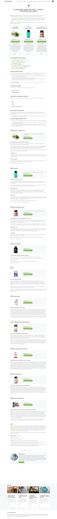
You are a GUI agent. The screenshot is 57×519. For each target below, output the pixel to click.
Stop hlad (35, 237)
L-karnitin (13, 104)
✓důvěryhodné (18, 435)
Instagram (23, 460)
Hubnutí (19, 1)
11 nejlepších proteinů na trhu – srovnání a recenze (23, 480)
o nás (29, 465)
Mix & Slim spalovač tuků (16, 67)
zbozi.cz (15, 154)
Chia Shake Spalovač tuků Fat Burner (18, 66)
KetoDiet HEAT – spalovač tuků (17, 59)
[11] (10, 444)
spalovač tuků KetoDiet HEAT (15, 427)
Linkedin (20, 460)
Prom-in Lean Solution (15, 62)
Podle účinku (48, 1)
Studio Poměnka (28, 460)
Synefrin (13, 102)
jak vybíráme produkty (36, 465)
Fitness (22, 1)
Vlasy (28, 1)
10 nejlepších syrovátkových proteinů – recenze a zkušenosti (33, 481)
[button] (52, 1)
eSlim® (13, 63)
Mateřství (35, 1)
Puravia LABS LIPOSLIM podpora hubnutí (18, 65)
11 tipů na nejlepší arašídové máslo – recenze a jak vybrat (12, 480)
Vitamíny (44, 1)
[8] (10, 438)
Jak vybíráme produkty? (11, 496)
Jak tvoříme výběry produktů (37, 517)
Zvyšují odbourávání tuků (16, 92)
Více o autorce (21, 462)
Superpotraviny (39, 1)
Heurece (42, 154)
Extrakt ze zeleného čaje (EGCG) (17, 106)
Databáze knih (33, 460)
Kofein (13, 100)
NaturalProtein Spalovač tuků (16, 61)
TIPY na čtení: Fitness (15, 82)
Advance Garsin (14, 60)
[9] (10, 440)
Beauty (25, 1)
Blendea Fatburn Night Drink (16, 68)
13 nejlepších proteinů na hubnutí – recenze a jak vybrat (44, 480)
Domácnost (31, 1)
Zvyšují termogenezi (15, 90)
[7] (10, 437)
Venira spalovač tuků (15, 64)
